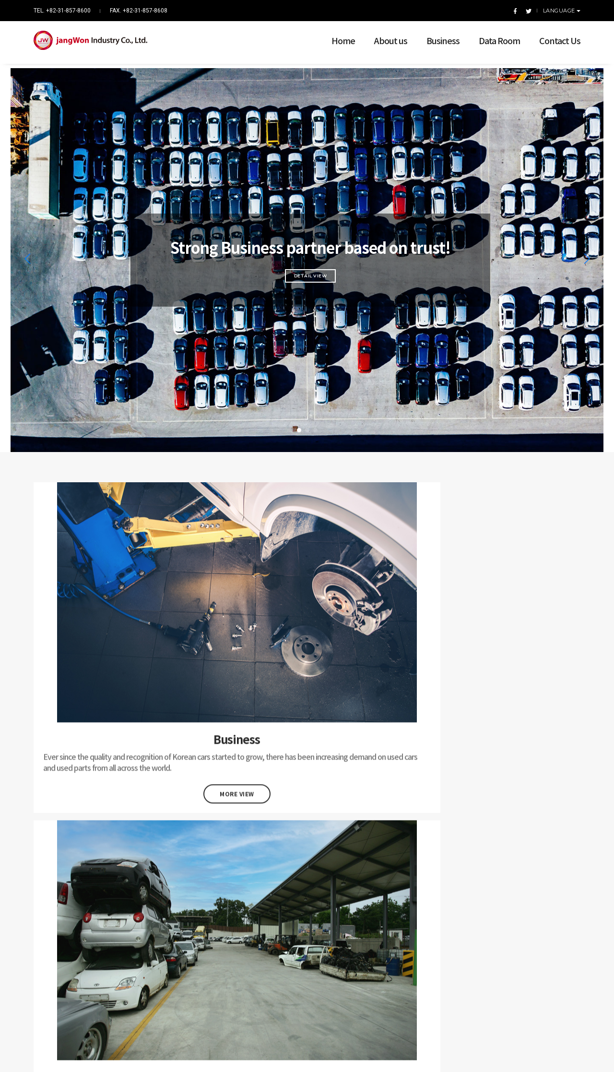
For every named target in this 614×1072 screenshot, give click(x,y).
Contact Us (552, 35)
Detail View (307, 263)
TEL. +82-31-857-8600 (62, 10)
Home (336, 35)
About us (383, 35)
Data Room (492, 35)
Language (560, 10)
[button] (299, 418)
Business (435, 35)
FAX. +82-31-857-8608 (138, 10)
